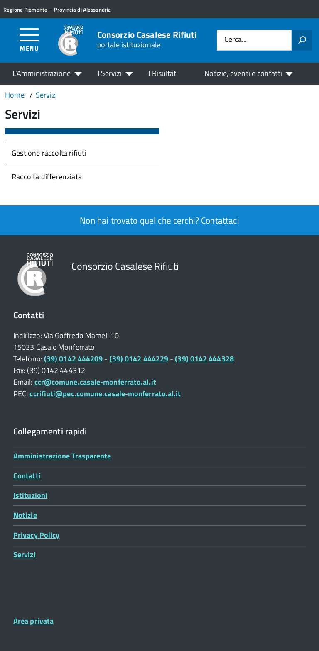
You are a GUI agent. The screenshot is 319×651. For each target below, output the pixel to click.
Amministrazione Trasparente (62, 455)
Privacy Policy (36, 535)
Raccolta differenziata (47, 176)
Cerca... (235, 40)
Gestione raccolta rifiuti (49, 152)
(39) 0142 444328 (204, 358)
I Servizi (110, 73)
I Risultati (163, 73)
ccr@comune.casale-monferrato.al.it (95, 382)
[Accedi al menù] (29, 39)
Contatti (27, 475)
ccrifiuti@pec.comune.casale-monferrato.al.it (105, 393)
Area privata (33, 621)
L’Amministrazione (41, 73)
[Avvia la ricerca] (302, 40)
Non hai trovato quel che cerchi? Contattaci (159, 220)
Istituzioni (30, 495)
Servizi (24, 554)
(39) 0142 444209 (73, 358)
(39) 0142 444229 (139, 358)
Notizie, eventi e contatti (243, 73)
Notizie (25, 515)
